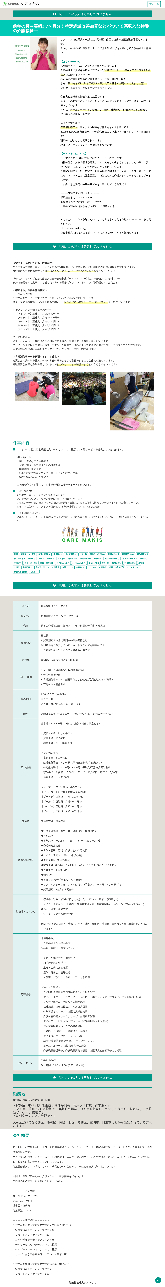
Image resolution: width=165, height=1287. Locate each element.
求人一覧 (154, 4)
